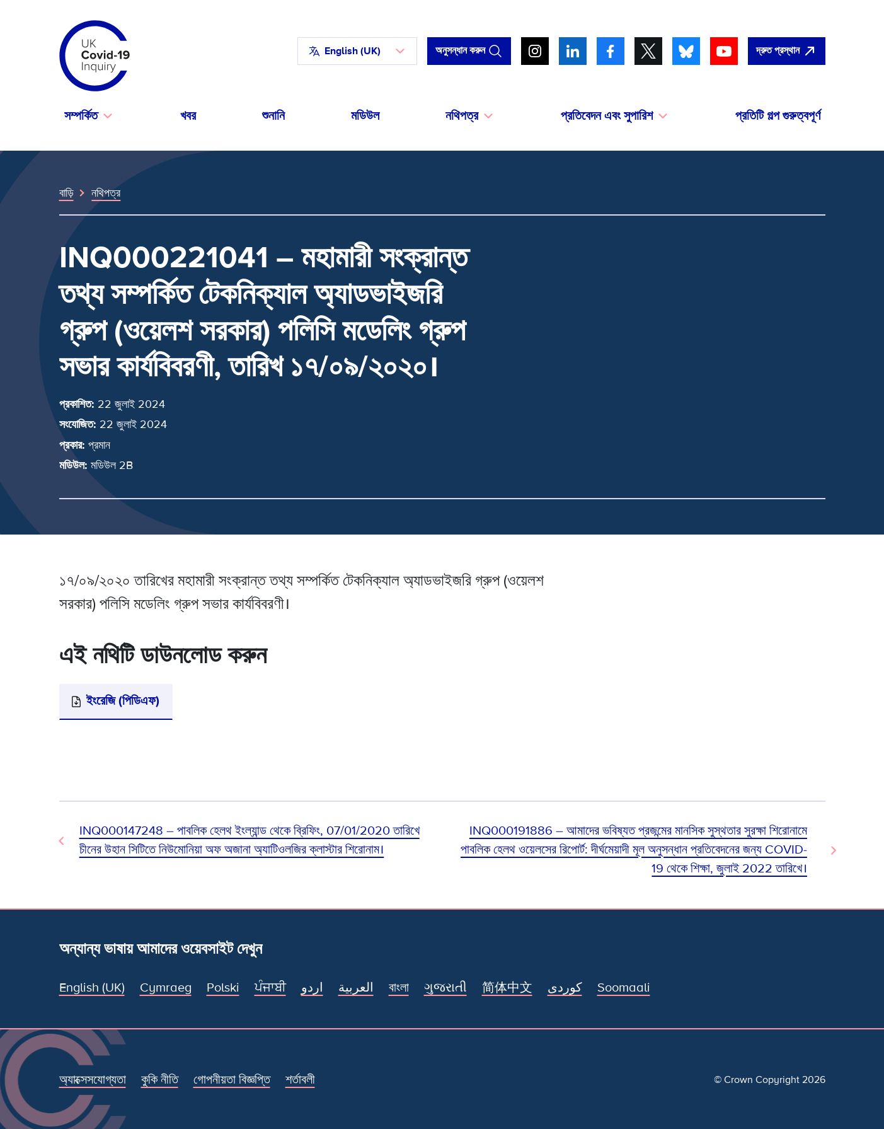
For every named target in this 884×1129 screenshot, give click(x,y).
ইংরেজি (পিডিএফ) (122, 701)
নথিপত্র (105, 193)
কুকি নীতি (159, 1079)
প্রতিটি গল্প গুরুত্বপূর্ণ (777, 116)
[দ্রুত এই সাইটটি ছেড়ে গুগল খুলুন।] (786, 51)
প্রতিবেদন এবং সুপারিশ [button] (607, 116)
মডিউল (365, 116)
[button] (357, 51)
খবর (188, 116)
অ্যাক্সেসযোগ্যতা (92, 1079)
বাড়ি (66, 193)
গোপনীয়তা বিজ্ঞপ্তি (231, 1079)
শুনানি (273, 116)
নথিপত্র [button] (461, 116)
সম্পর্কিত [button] (81, 116)
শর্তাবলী (300, 1079)
